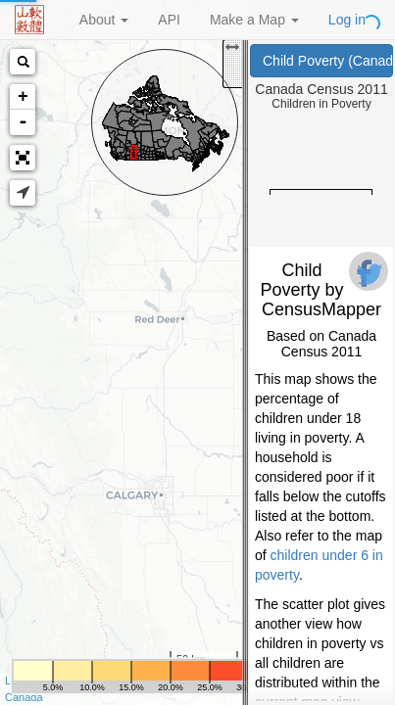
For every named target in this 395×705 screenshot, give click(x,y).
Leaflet (21, 680)
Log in (347, 19)
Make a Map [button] (254, 19)
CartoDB (167, 680)
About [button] (103, 19)
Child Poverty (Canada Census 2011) (328, 61)
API (169, 19)
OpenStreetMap (95, 680)
